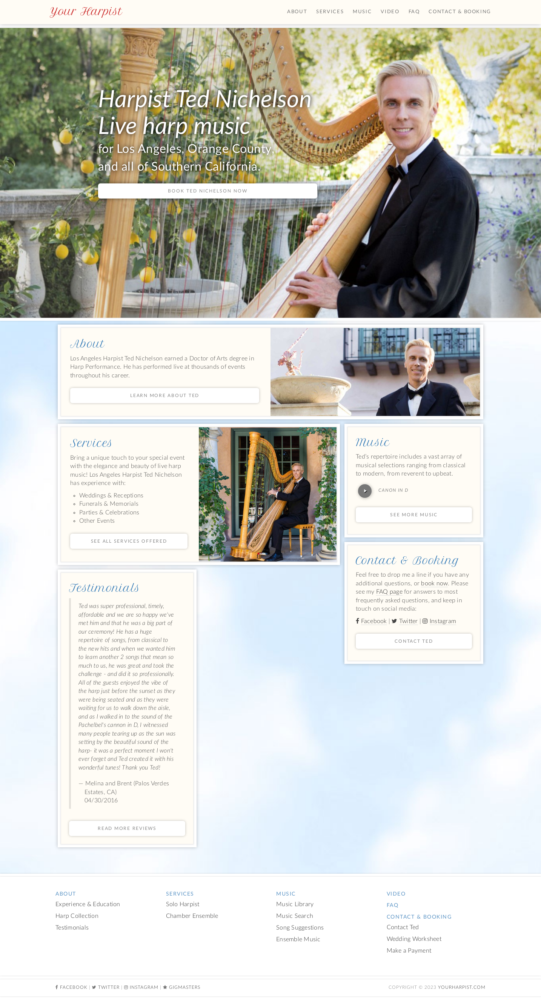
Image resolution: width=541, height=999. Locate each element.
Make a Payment (409, 951)
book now (434, 583)
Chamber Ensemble (192, 916)
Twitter (408, 621)
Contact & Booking (408, 560)
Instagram (443, 621)
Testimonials (104, 588)
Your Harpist (86, 11)
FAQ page (389, 592)
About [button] (297, 11)
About (87, 343)
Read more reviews (127, 828)
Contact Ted (414, 641)
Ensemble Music (298, 939)
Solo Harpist (183, 904)
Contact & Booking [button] (460, 11)
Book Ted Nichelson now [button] (207, 191)
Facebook (374, 621)
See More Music (414, 515)
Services (91, 443)
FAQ (414, 11)
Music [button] (362, 11)
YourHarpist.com (462, 987)
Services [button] (330, 11)
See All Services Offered (129, 541)
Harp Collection (76, 916)
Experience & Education (87, 904)
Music (373, 442)
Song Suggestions (300, 928)
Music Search (294, 916)
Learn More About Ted (164, 395)
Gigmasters (184, 987)
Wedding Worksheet (414, 939)
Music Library (295, 904)
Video (390, 11)
